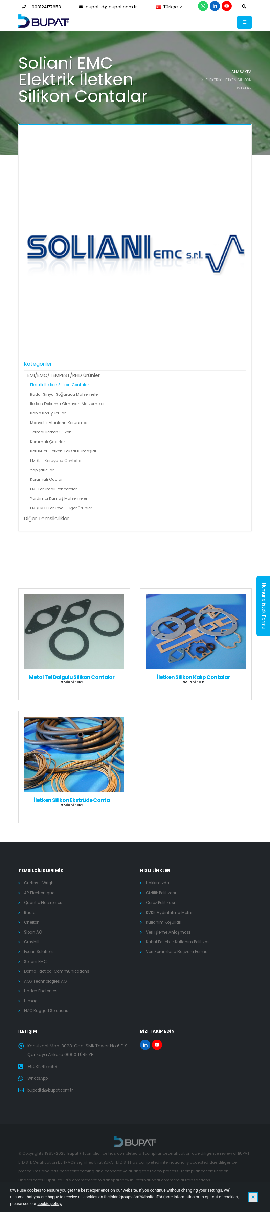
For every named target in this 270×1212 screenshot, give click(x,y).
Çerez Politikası (162, 902)
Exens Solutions (40, 952)
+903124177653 (41, 7)
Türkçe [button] (169, 7)
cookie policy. (49, 1203)
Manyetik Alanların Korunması (60, 422)
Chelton (32, 922)
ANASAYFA (241, 71)
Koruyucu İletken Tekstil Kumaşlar (63, 451)
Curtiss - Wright (40, 883)
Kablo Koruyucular (48, 413)
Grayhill (32, 942)
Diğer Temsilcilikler (46, 518)
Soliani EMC (36, 961)
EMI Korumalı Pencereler (53, 489)
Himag (31, 1001)
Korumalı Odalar (46, 479)
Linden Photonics (42, 991)
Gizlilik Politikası (162, 893)
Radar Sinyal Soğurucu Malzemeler (64, 394)
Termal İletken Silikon (51, 432)
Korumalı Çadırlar (47, 441)
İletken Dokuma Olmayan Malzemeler (67, 403)
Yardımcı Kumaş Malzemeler (58, 498)
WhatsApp (38, 1078)
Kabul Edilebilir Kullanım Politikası (181, 942)
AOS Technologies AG (47, 981)
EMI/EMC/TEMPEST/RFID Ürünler (63, 375)
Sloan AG (34, 932)
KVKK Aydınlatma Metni (170, 912)
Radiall (31, 912)
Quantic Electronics (45, 902)
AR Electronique (41, 893)
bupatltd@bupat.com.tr (108, 7)
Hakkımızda (158, 883)
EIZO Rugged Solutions (48, 1010)
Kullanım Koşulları (164, 922)
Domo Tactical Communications (59, 971)
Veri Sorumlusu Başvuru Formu (179, 952)
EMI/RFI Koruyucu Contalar (56, 460)
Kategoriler (38, 363)
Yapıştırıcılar (42, 470)
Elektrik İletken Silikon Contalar (59, 384)
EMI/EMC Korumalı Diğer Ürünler (61, 508)
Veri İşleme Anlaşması (170, 932)
